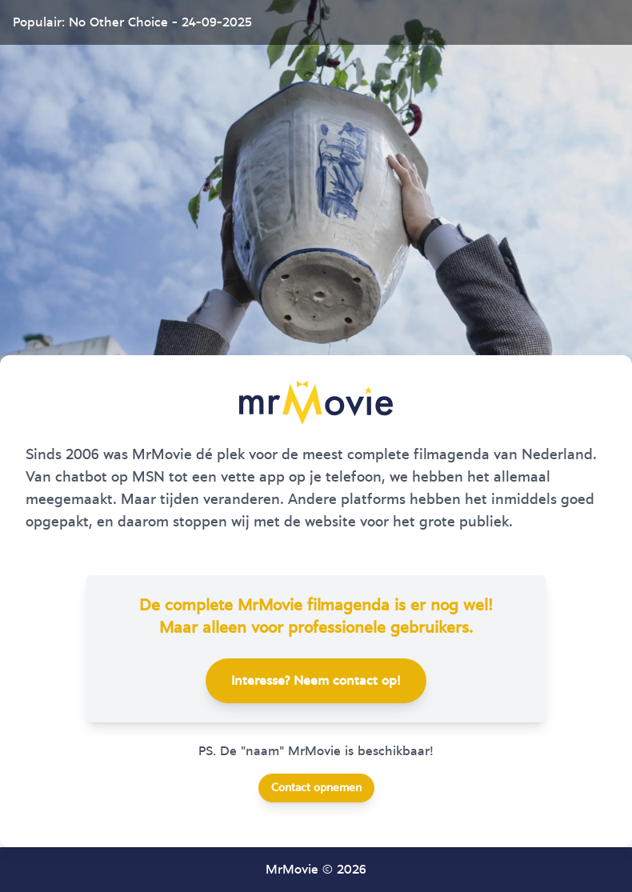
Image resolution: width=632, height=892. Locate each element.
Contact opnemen (316, 788)
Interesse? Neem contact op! (316, 680)
